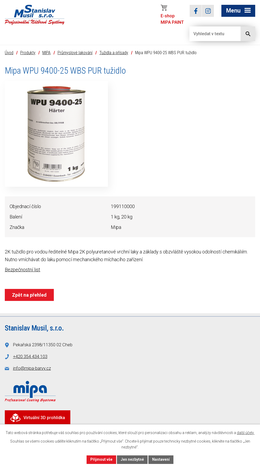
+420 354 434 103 (30, 356)
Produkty (27, 52)
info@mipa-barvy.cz (32, 368)
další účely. (245, 433)
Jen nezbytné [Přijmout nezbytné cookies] (132, 459)
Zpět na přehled (29, 295)
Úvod (9, 52)
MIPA (46, 52)
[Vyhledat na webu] (210, 33)
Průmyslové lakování (75, 52)
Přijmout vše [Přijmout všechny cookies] (101, 459)
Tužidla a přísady (113, 52)
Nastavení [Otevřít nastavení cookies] (161, 459)
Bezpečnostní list (22, 269)
